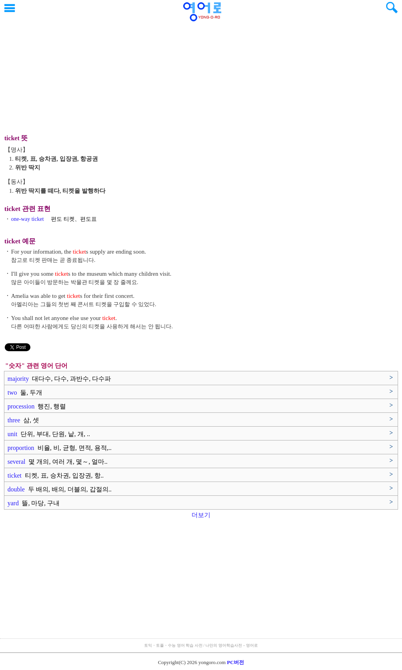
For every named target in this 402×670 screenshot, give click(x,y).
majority (59, 378)
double (60, 489)
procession (37, 406)
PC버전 (235, 662)
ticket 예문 (20, 241)
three (23, 420)
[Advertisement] (201, 73)
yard (34, 503)
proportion (60, 447)
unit (49, 434)
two (25, 392)
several (57, 461)
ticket (56, 475)
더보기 (201, 515)
